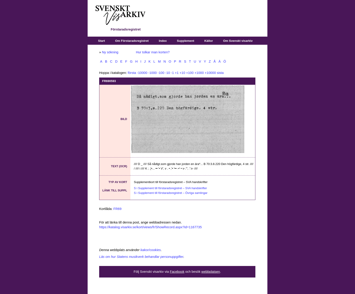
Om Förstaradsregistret (132, 40)
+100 (190, 73)
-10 (167, 73)
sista (220, 73)
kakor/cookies (151, 250)
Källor (208, 40)
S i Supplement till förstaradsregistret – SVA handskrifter (170, 188)
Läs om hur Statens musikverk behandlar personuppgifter (141, 257)
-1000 (152, 73)
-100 (161, 73)
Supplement (185, 40)
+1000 (199, 73)
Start (101, 40)
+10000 (210, 73)
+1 (177, 73)
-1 (172, 73)
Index (163, 40)
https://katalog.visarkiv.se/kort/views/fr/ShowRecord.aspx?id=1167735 (150, 227)
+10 (182, 73)
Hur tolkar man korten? (153, 52)
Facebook (177, 271)
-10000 (142, 73)
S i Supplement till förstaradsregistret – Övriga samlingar (170, 193)
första (132, 73)
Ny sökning (110, 52)
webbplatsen (210, 271)
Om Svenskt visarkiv (237, 40)
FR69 (117, 209)
